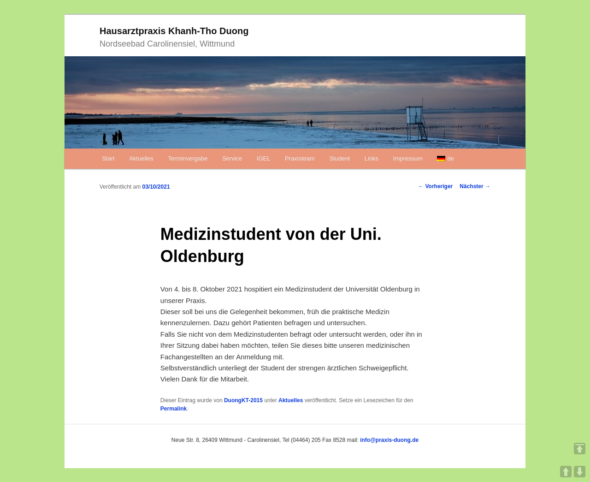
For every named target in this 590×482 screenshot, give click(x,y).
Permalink (173, 408)
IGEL (264, 158)
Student (339, 158)
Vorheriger (435, 186)
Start (108, 158)
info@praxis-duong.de (389, 440)
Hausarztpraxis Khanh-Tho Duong (174, 31)
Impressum (408, 158)
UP (566, 471)
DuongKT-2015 (243, 400)
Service (232, 158)
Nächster (475, 186)
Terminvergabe (187, 158)
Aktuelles (141, 158)
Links (371, 158)
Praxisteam (300, 158)
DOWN (579, 471)
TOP (579, 448)
